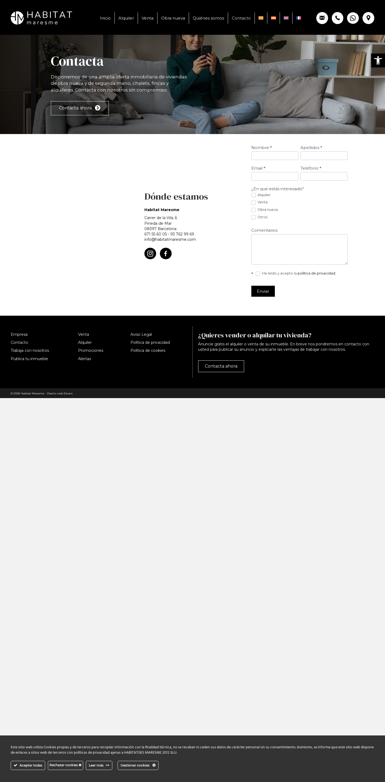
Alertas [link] (84, 358)
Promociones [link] (90, 350)
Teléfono (311, 168)
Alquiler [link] (126, 18)
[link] (378, 60)
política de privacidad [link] (316, 273)
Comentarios (264, 230)
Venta (259, 202)
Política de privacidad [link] (150, 342)
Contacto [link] (241, 18)
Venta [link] (147, 18)
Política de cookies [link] (147, 350)
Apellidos (311, 147)
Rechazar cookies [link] (65, 765)
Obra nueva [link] (173, 18)
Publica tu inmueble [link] (29, 358)
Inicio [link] (105, 18)
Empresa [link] (19, 334)
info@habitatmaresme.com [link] (170, 239)
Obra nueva (264, 209)
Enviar (263, 291)
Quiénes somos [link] (208, 18)
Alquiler (261, 195)
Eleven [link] (68, 393)
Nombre (261, 147)
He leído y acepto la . (296, 273)
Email (258, 168)
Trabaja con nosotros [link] (30, 350)
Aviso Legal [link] (141, 334)
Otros (259, 217)
